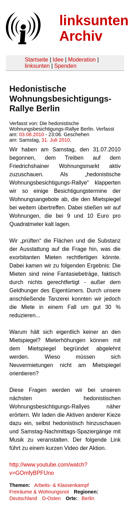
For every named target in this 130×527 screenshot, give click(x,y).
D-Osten (51, 498)
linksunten (37, 66)
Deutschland (23, 498)
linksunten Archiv (94, 28)
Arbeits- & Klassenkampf (61, 485)
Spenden (65, 66)
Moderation (82, 60)
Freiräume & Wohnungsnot (39, 492)
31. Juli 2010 (56, 140)
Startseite (36, 60)
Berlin (87, 498)
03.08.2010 (31, 134)
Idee (58, 60)
